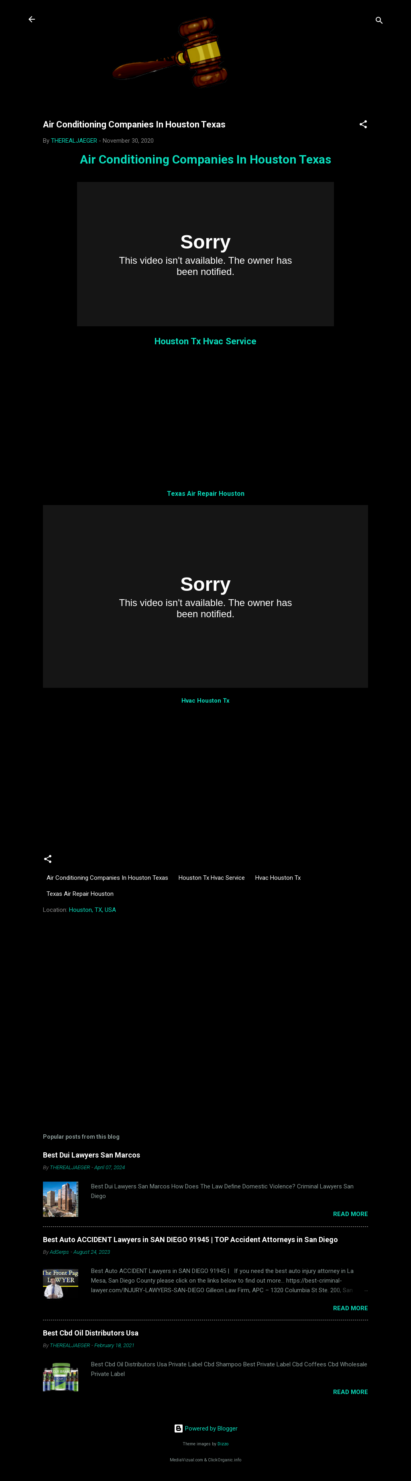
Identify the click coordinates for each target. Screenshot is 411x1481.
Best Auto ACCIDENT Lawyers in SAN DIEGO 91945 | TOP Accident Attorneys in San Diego (190, 1239)
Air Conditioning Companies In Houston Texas (205, 159)
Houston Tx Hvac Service (205, 341)
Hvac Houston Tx (205, 700)
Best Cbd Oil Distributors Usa (90, 1333)
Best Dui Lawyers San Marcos (91, 1155)
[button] (363, 125)
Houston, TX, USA (92, 909)
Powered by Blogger (206, 1428)
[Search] (379, 22)
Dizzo (223, 1444)
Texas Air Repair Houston (205, 493)
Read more (350, 1214)
